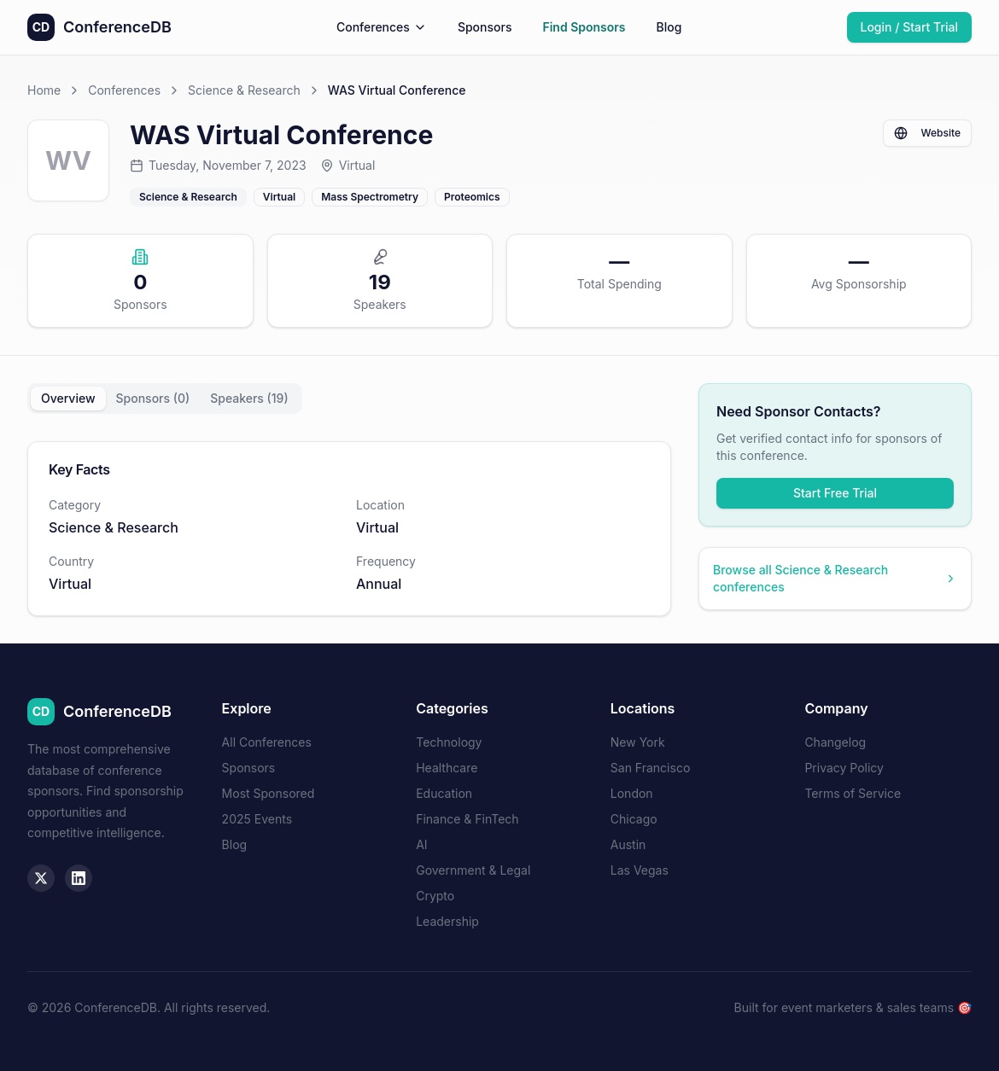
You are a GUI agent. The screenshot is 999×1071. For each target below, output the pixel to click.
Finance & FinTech (467, 819)
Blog (669, 27)
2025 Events (257, 819)
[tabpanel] (349, 528)
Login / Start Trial (910, 27)
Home (44, 90)
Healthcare (446, 767)
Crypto (435, 895)
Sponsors (485, 27)
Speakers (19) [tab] (249, 398)
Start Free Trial (835, 493)
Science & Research (244, 90)
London (631, 793)
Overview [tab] (68, 398)
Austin (628, 844)
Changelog (835, 742)
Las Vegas (639, 870)
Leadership (447, 921)
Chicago (633, 819)
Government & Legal (473, 870)
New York (637, 742)
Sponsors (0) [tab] (153, 398)
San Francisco (650, 767)
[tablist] (164, 398)
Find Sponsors (583, 27)
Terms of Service (852, 793)
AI (421, 844)
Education (444, 793)
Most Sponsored (268, 793)
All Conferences (267, 742)
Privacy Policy (844, 767)
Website (927, 133)
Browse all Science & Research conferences (835, 578)
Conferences (381, 27)
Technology (449, 742)
